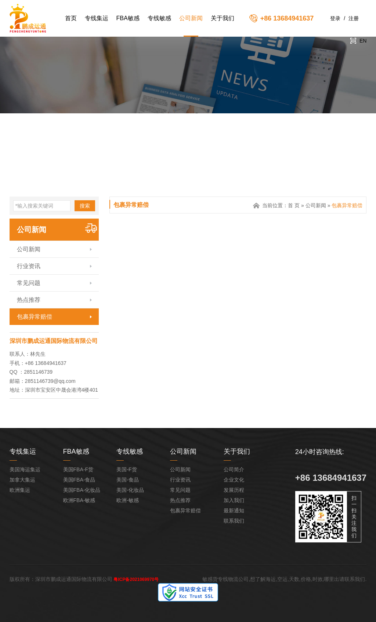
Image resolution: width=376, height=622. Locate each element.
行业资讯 (28, 266)
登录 (335, 18)
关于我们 (222, 18)
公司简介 (234, 469)
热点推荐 (28, 300)
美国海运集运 (25, 469)
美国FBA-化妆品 (82, 490)
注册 (353, 18)
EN (362, 41)
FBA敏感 (128, 18)
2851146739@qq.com (50, 381)
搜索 (85, 206)
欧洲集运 (20, 490)
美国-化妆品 (130, 490)
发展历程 (234, 490)
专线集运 (96, 18)
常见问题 (28, 283)
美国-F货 (126, 469)
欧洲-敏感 (127, 500)
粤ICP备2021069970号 (136, 579)
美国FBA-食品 (79, 480)
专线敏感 (159, 18)
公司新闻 (191, 18)
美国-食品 (127, 480)
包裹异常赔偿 (34, 317)
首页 (71, 18)
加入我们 (234, 500)
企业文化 (234, 480)
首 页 (294, 205)
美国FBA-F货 (78, 469)
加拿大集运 (22, 480)
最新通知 (234, 510)
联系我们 (234, 521)
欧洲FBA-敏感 (79, 500)
